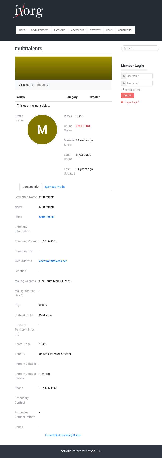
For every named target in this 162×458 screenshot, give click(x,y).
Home (22, 30)
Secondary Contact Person (25, 415)
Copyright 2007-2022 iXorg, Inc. (81, 451)
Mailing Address (25, 281)
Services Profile (55, 187)
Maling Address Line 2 (25, 293)
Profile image (19, 118)
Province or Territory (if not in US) (26, 329)
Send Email (46, 217)
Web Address (23, 261)
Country (20, 354)
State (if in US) (24, 315)
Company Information (22, 229)
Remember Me (132, 89)
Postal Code (23, 344)
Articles (27, 85)
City (17, 305)
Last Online (68, 157)
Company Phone (25, 241)
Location (20, 271)
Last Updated (69, 171)
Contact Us (124, 30)
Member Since (69, 143)
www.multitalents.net (53, 261)
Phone (19, 388)
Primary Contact (25, 364)
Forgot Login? (131, 102)
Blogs (43, 85)
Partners (59, 30)
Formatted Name (26, 197)
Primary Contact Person (25, 376)
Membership (78, 30)
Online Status (68, 128)
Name (19, 207)
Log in (127, 95)
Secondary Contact (22, 400)
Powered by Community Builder (63, 435)
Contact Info (31, 187)
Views (68, 116)
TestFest (95, 30)
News (109, 30)
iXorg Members (40, 30)
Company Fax (24, 251)
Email (18, 217)
